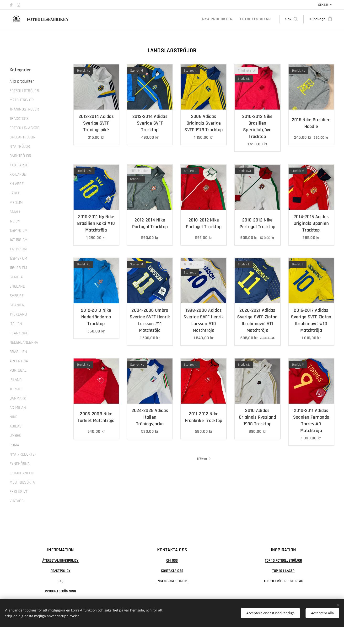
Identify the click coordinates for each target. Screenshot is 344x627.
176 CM (15, 221)
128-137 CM (18, 258)
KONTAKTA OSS (172, 571)
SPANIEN (17, 305)
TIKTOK (182, 581)
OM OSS (172, 560)
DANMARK (18, 398)
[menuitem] (224, 19)
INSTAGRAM (165, 581)
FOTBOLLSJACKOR (24, 128)
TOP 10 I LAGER (283, 571)
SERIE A (16, 277)
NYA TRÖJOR (20, 146)
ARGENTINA (19, 361)
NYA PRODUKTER (23, 454)
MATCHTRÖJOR (22, 100)
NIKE (13, 417)
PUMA (14, 445)
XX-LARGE (18, 174)
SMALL (15, 212)
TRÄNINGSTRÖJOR (24, 109)
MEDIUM (16, 202)
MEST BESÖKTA (22, 482)
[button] (291, 19)
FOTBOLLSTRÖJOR (24, 90)
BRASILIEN (18, 351)
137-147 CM (18, 249)
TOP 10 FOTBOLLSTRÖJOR (283, 560)
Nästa (202, 458)
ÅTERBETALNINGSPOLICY (60, 560)
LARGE (15, 193)
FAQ (60, 581)
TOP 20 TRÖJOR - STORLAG (283, 581)
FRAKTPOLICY (60, 571)
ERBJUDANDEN (22, 473)
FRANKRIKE (19, 333)
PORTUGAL (18, 370)
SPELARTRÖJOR (22, 137)
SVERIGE (17, 295)
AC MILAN (18, 407)
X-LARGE (17, 183)
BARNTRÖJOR (20, 155)
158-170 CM (19, 230)
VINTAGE (16, 501)
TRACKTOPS (19, 118)
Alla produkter (22, 81)
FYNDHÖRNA (20, 463)
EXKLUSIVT (18, 491)
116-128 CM (18, 267)
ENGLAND (17, 286)
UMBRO (15, 435)
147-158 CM (19, 239)
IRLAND (16, 379)
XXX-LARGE (19, 165)
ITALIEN (16, 324)
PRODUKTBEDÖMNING (60, 591)
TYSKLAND (18, 314)
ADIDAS (16, 426)
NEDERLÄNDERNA (24, 342)
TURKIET (16, 389)
